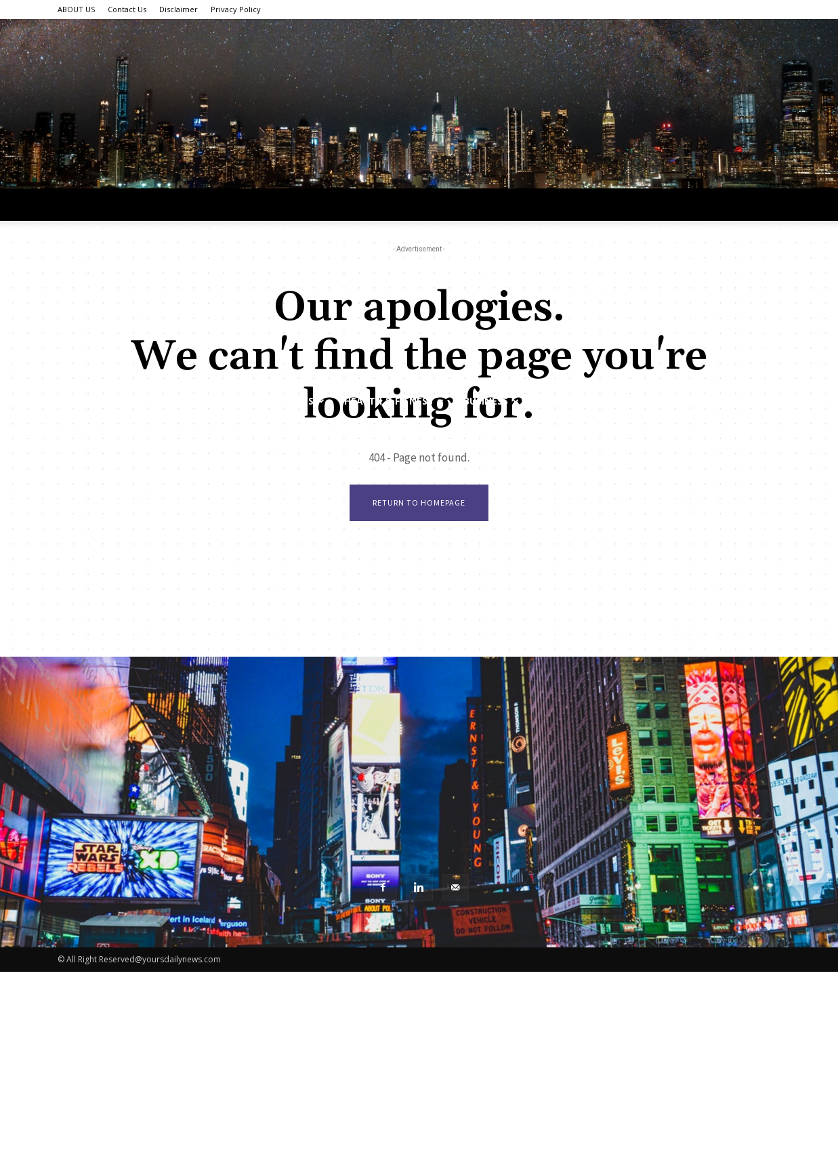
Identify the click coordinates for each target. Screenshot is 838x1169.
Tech (210, 400)
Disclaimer (178, 9)
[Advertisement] (419, 283)
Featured (693, 400)
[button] (765, 402)
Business (491, 400)
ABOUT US (76, 9)
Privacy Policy (236, 9)
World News (286, 400)
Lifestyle (144, 400)
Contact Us (127, 9)
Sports (563, 400)
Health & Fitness (394, 400)
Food (625, 400)
